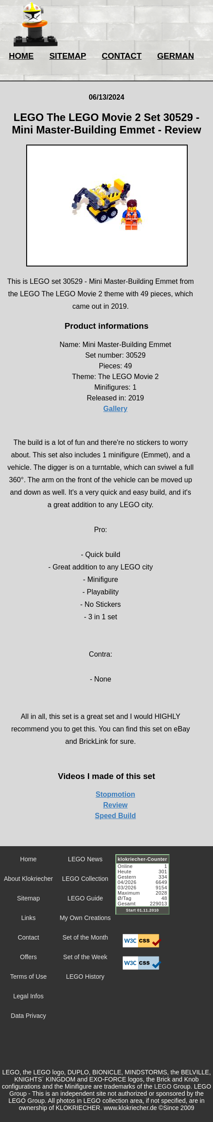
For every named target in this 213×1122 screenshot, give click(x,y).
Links (28, 917)
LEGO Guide (85, 898)
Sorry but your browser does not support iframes (146, 889)
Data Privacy (28, 1015)
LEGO (162, 1086)
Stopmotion (115, 794)
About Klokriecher (28, 878)
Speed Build (115, 815)
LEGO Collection (85, 878)
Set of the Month (85, 937)
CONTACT (122, 56)
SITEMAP (67, 56)
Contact (28, 937)
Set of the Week (85, 957)
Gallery (115, 408)
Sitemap (28, 898)
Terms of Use (28, 976)
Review (115, 805)
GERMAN (175, 56)
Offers (28, 957)
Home (28, 859)
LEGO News (85, 859)
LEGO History (85, 976)
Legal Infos (28, 996)
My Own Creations (84, 917)
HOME (21, 56)
